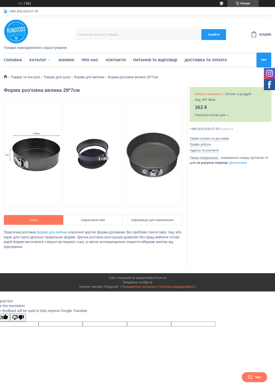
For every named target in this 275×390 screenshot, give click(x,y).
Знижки (66, 60)
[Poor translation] (18, 317)
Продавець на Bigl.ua (137, 282)
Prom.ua (160, 278)
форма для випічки (52, 232)
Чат (254, 377)
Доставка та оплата (206, 60)
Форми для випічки (89, 77)
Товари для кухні (56, 77)
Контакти (116, 60)
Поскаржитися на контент (139, 286)
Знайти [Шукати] (214, 34)
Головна (13, 60)
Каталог (37, 60)
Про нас (90, 60)
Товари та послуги (25, 77)
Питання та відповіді (155, 60)
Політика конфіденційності (177, 286)
